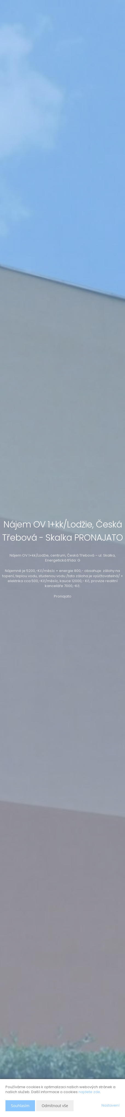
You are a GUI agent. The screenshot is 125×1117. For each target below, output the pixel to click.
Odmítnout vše (55, 1105)
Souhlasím (20, 1105)
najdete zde (89, 1091)
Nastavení (110, 1105)
